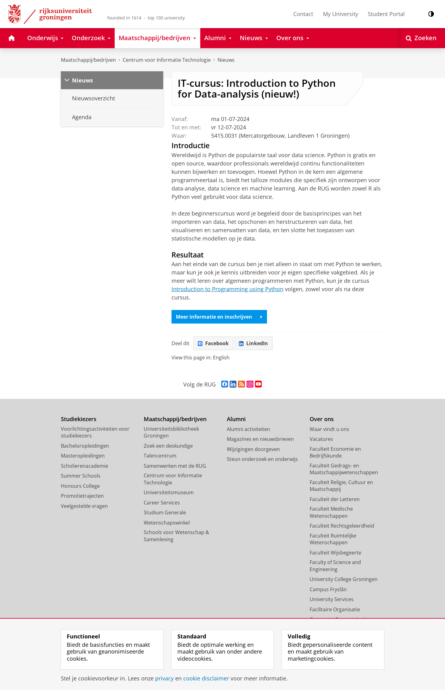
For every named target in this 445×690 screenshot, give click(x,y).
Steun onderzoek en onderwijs (262, 459)
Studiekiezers (78, 419)
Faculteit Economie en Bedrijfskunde (335, 452)
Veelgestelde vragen (84, 506)
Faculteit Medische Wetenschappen (331, 512)
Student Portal (386, 14)
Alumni (236, 419)
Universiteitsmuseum (169, 492)
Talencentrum (160, 455)
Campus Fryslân (328, 589)
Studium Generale (165, 512)
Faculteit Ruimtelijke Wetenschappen (333, 539)
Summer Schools (80, 475)
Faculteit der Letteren (335, 499)
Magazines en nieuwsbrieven (260, 439)
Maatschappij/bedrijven (88, 59)
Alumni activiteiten (248, 429)
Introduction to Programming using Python (227, 289)
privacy (164, 678)
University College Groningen (344, 579)
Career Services (162, 502)
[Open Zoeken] (421, 38)
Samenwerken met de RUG (175, 465)
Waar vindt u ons (329, 429)
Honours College (80, 486)
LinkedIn (253, 343)
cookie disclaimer (206, 678)
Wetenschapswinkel (167, 522)
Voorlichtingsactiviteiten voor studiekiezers (95, 432)
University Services (332, 599)
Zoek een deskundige (168, 445)
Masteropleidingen (83, 455)
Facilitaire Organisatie (335, 609)
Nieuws (226, 59)
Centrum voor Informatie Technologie (167, 59)
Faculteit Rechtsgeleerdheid (342, 525)
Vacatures (321, 439)
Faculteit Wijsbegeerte (335, 552)
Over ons (322, 419)
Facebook (213, 343)
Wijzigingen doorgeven (253, 449)
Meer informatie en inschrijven (219, 316)
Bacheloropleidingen (85, 445)
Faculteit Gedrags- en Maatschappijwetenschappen (344, 469)
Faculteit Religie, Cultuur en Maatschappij (341, 486)
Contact (303, 14)
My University (340, 14)
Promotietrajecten (82, 495)
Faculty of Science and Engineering (335, 566)
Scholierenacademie (84, 465)
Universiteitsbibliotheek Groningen (171, 432)
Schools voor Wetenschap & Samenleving (176, 536)
